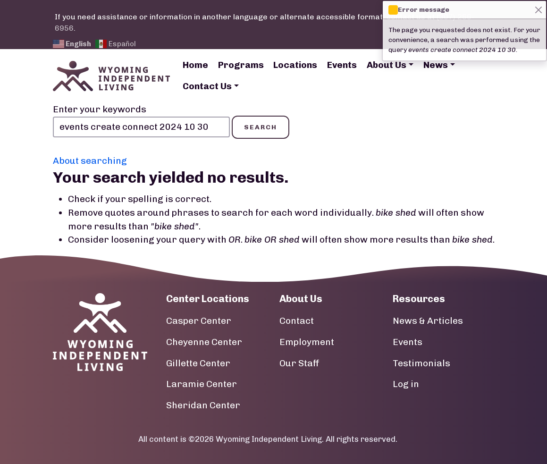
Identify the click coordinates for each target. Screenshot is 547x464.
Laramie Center (201, 384)
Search (260, 127)
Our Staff (299, 363)
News (435, 64)
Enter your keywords (99, 109)
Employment (306, 342)
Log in (406, 384)
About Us (386, 64)
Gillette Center (198, 363)
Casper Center (198, 320)
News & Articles (428, 320)
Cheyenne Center (204, 342)
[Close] (538, 10)
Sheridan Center (203, 405)
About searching (90, 160)
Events (342, 64)
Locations (295, 64)
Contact (296, 320)
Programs (241, 64)
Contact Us (207, 86)
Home (195, 64)
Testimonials (421, 363)
